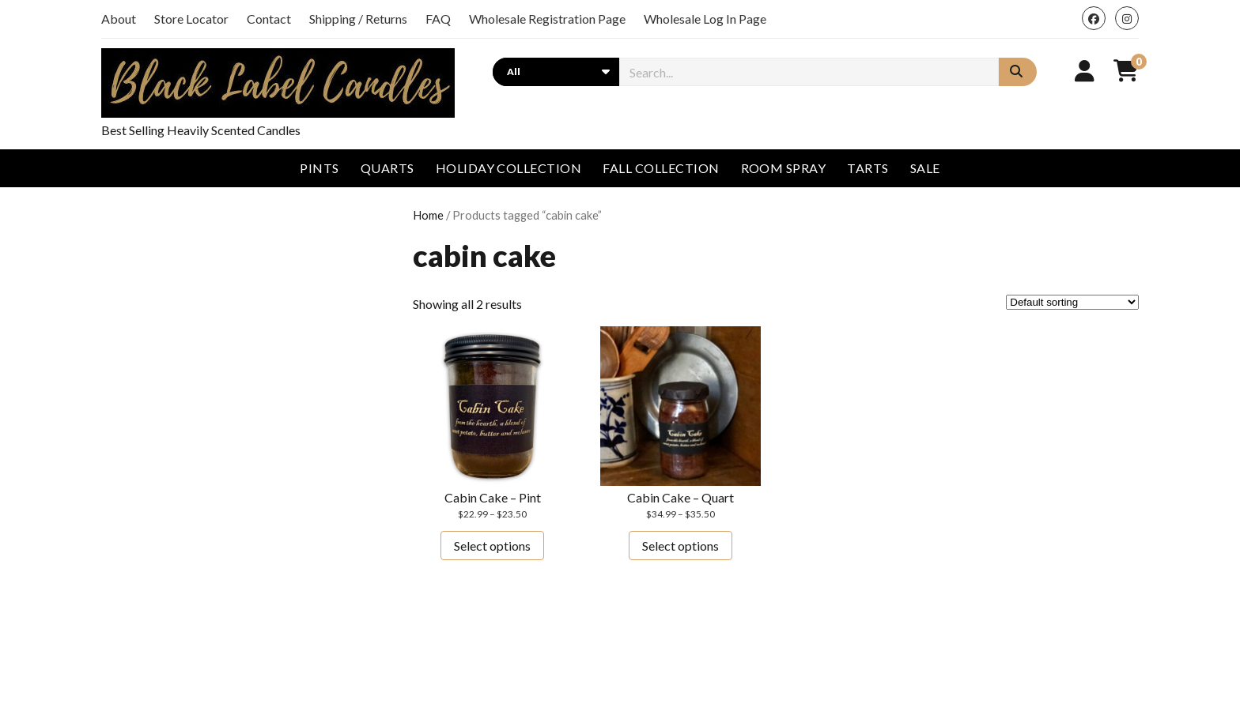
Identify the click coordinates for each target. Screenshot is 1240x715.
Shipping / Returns (358, 18)
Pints (319, 167)
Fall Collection (661, 167)
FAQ (438, 18)
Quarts (387, 167)
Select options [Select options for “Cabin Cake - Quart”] (680, 545)
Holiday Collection (509, 167)
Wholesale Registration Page (547, 18)
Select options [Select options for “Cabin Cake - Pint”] (492, 545)
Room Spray (783, 167)
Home (428, 215)
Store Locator (191, 18)
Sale (925, 167)
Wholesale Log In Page (705, 18)
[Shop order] (1072, 302)
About (118, 18)
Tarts (867, 167)
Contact (269, 18)
